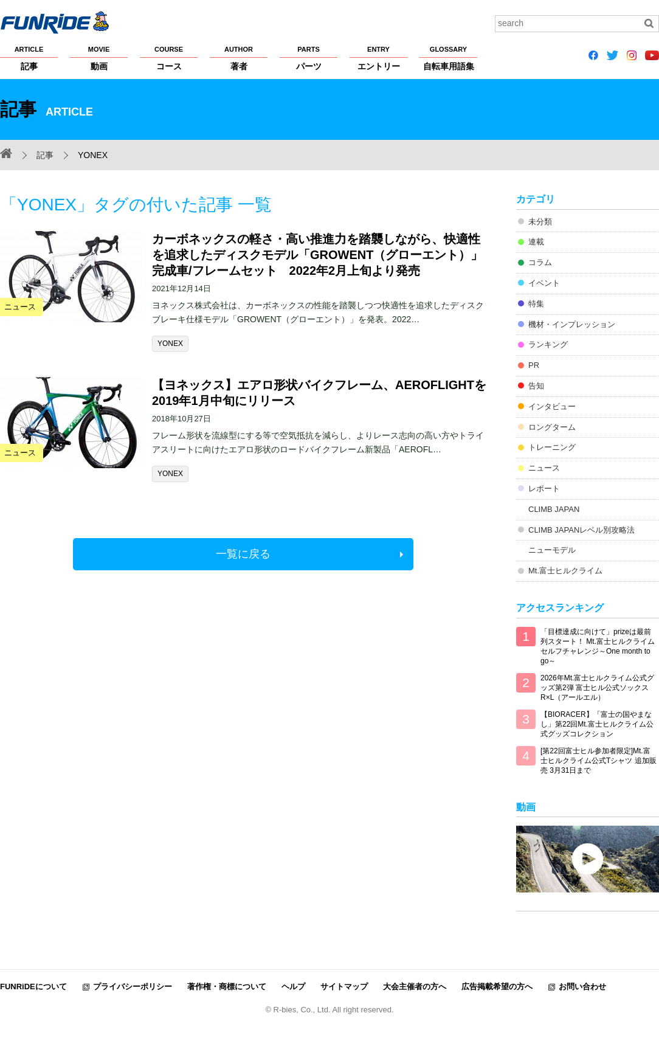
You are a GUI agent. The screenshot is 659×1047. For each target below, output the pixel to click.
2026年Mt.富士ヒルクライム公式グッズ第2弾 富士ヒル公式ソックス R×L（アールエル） (597, 688)
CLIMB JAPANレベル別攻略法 (581, 529)
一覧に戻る (243, 554)
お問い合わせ (582, 986)
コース (169, 57)
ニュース (544, 467)
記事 (29, 57)
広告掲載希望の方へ (497, 986)
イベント (544, 283)
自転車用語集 (448, 57)
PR (533, 365)
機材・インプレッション (571, 324)
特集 (536, 303)
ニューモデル (552, 550)
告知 (536, 385)
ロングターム (552, 427)
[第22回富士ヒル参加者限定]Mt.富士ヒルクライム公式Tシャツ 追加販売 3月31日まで (598, 761)
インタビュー (552, 406)
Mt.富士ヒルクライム (565, 570)
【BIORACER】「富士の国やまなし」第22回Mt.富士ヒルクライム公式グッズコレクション (597, 724)
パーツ (308, 57)
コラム (540, 262)
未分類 (540, 221)
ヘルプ (293, 986)
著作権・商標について (226, 986)
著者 (238, 57)
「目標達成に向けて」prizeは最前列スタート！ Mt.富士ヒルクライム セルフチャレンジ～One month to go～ (597, 646)
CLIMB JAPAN (553, 509)
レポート (544, 488)
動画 (99, 57)
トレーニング (552, 447)
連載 (536, 241)
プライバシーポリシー (132, 986)
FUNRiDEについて (33, 986)
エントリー (378, 57)
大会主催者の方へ (414, 986)
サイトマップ (344, 986)
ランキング (548, 344)
